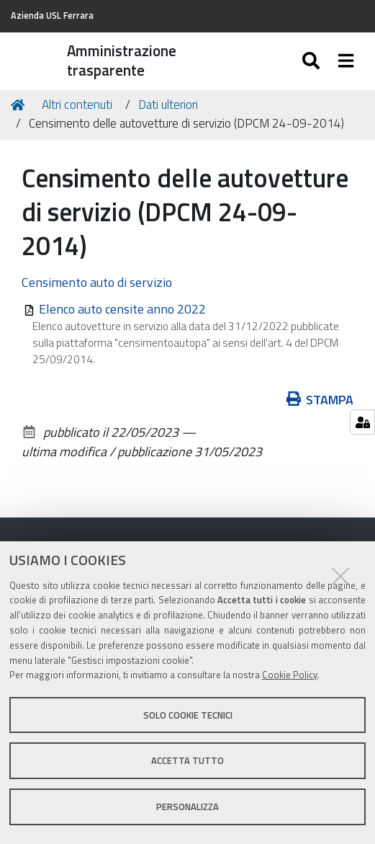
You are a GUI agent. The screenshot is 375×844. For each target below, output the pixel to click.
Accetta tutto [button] (187, 760)
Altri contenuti (77, 104)
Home (20, 105)
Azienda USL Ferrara (52, 15)
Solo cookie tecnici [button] (187, 715)
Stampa (320, 399)
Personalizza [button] (187, 806)
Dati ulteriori (168, 104)
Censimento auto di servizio (97, 282)
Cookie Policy (289, 674)
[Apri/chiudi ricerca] (312, 61)
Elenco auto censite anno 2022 (122, 309)
